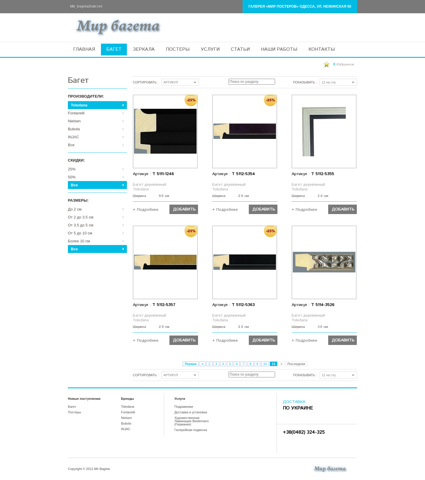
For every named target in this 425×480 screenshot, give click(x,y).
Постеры (74, 412)
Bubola (74, 129)
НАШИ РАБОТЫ (279, 49)
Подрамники (183, 406)
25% (72, 169)
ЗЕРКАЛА (144, 49)
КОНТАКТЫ (321, 49)
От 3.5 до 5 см (80, 225)
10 (265, 364)
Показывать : (305, 82)
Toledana (79, 105)
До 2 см (74, 209)
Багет (72, 406)
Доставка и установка (190, 412)
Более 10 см (79, 241)
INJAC (73, 137)
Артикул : (153, 174)
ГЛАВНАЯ (84, 49)
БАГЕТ (114, 49)
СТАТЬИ (240, 49)
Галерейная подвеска (190, 430)
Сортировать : (145, 82)
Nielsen (74, 121)
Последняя (296, 364)
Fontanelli (76, 113)
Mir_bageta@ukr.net (86, 6)
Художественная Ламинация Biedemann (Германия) (191, 421)
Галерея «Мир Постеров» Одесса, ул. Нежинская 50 (300, 6)
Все (71, 145)
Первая (191, 364)
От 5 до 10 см (80, 233)
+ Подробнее (145, 209)
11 (273, 364)
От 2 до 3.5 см (80, 217)
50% (72, 177)
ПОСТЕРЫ (177, 49)
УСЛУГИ (210, 49)
